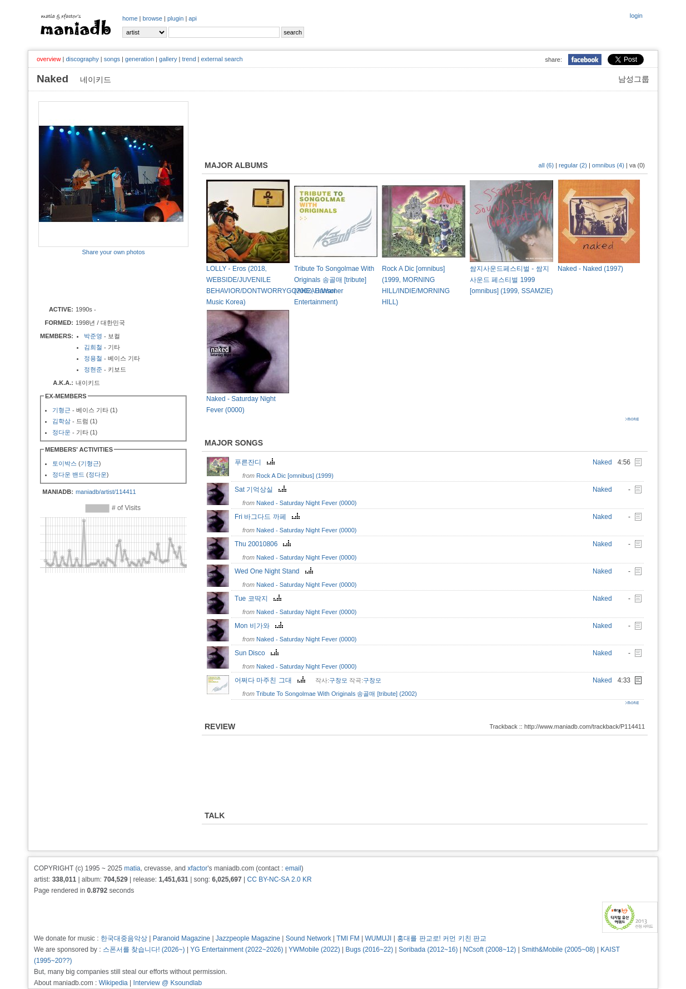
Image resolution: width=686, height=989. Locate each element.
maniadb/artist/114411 (106, 491)
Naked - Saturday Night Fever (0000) (306, 503)
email (293, 868)
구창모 (338, 680)
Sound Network (308, 938)
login (636, 15)
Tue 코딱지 (259, 598)
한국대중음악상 (124, 938)
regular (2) (573, 165)
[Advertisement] (103, 279)
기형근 (61, 410)
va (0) (637, 165)
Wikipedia (113, 983)
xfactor (197, 868)
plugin (175, 18)
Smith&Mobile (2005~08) (558, 949)
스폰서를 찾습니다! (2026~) (144, 949)
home (130, 18)
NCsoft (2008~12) (489, 949)
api (192, 18)
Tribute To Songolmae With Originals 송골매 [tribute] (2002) (336, 693)
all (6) (546, 165)
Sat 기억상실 (262, 489)
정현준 (93, 369)
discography (82, 59)
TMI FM (347, 938)
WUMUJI (378, 938)
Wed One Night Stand (275, 571)
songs (112, 59)
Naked (602, 462)
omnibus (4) (608, 165)
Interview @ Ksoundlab (167, 983)
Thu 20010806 (264, 544)
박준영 (93, 336)
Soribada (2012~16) (428, 949)
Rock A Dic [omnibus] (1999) (295, 475)
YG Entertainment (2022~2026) (236, 949)
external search (221, 59)
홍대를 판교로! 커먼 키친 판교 (441, 938)
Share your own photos (113, 252)
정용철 (93, 358)
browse (152, 18)
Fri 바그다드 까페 (268, 517)
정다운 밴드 (68, 474)
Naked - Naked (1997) (590, 269)
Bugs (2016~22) (370, 949)
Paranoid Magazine (181, 938)
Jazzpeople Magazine (248, 938)
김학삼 (61, 421)
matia (132, 868)
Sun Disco (258, 653)
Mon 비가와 (260, 626)
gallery (168, 59)
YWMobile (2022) (314, 949)
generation (139, 59)
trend (189, 59)
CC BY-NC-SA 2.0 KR (279, 879)
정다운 (61, 432)
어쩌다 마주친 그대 (271, 680)
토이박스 (64, 463)
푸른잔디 (256, 462)
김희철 (93, 347)
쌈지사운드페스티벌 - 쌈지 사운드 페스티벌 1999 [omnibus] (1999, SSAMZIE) (511, 280)
